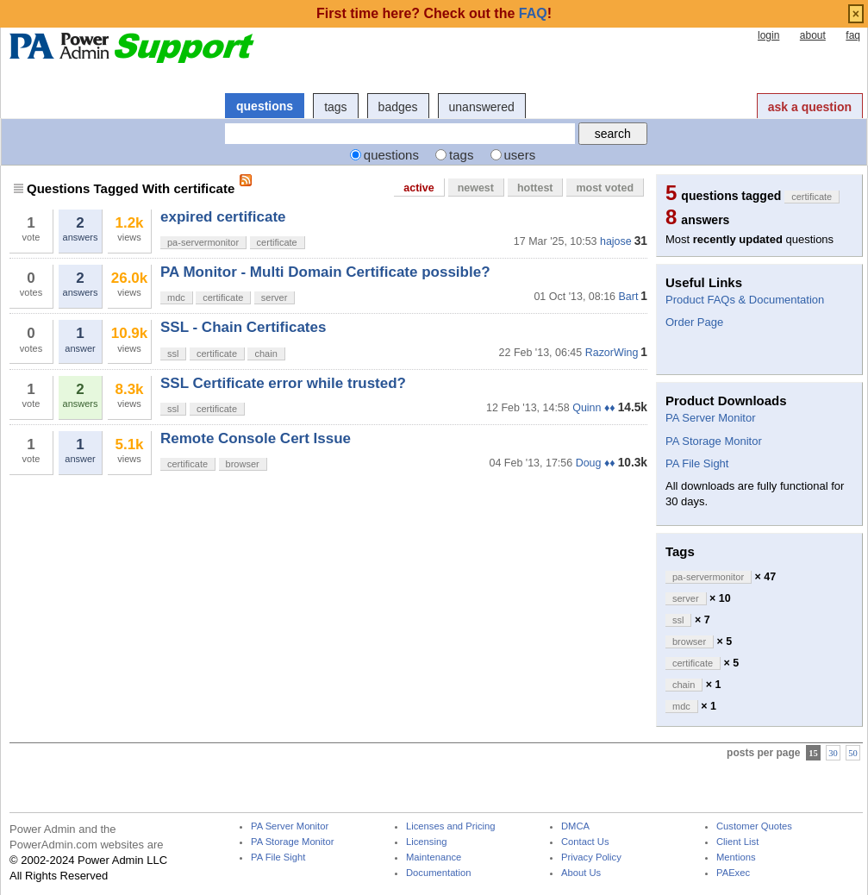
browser (242, 464)
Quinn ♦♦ (593, 408)
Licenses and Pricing (451, 826)
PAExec (733, 873)
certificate (277, 242)
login (768, 35)
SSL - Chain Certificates (243, 327)
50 (853, 753)
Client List (737, 842)
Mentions (736, 857)
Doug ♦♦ (595, 463)
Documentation (438, 873)
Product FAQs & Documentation (744, 299)
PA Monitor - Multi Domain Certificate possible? (325, 272)
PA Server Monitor (710, 417)
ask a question (810, 107)
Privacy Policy (591, 857)
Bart (628, 297)
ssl (172, 353)
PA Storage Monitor (713, 441)
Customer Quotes (754, 826)
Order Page (694, 322)
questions (264, 106)
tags (335, 107)
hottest (535, 188)
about (813, 35)
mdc (176, 297)
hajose (616, 241)
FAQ (533, 13)
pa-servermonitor (203, 242)
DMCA (575, 826)
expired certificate (223, 217)
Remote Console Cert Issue (255, 438)
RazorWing (612, 353)
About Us (581, 873)
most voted (605, 188)
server (274, 297)
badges (398, 107)
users (520, 154)
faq (853, 35)
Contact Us (585, 842)
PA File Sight (696, 463)
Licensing (426, 842)
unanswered (482, 107)
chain (265, 353)
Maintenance (433, 857)
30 (833, 753)
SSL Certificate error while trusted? (283, 383)
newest (476, 188)
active (418, 188)
